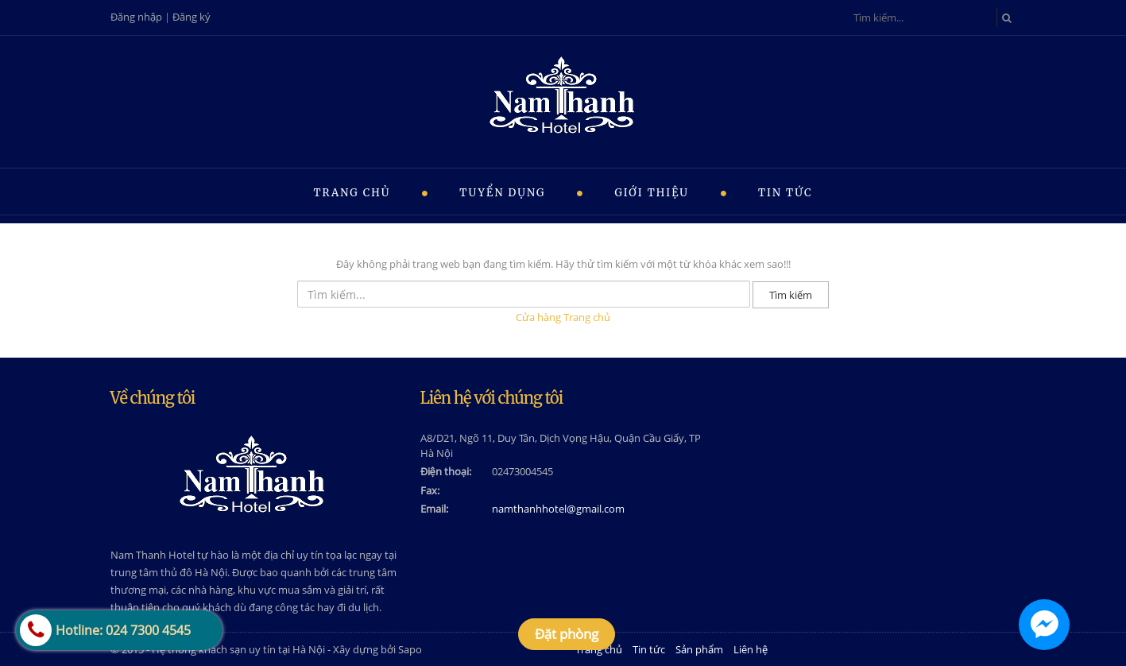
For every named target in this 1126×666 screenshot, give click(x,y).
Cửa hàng (538, 317)
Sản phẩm (699, 649)
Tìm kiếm (790, 295)
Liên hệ (750, 649)
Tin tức (649, 649)
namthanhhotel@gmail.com (558, 508)
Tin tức (785, 192)
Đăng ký (191, 17)
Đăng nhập (136, 17)
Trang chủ (351, 192)
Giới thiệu (651, 192)
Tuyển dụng (502, 192)
